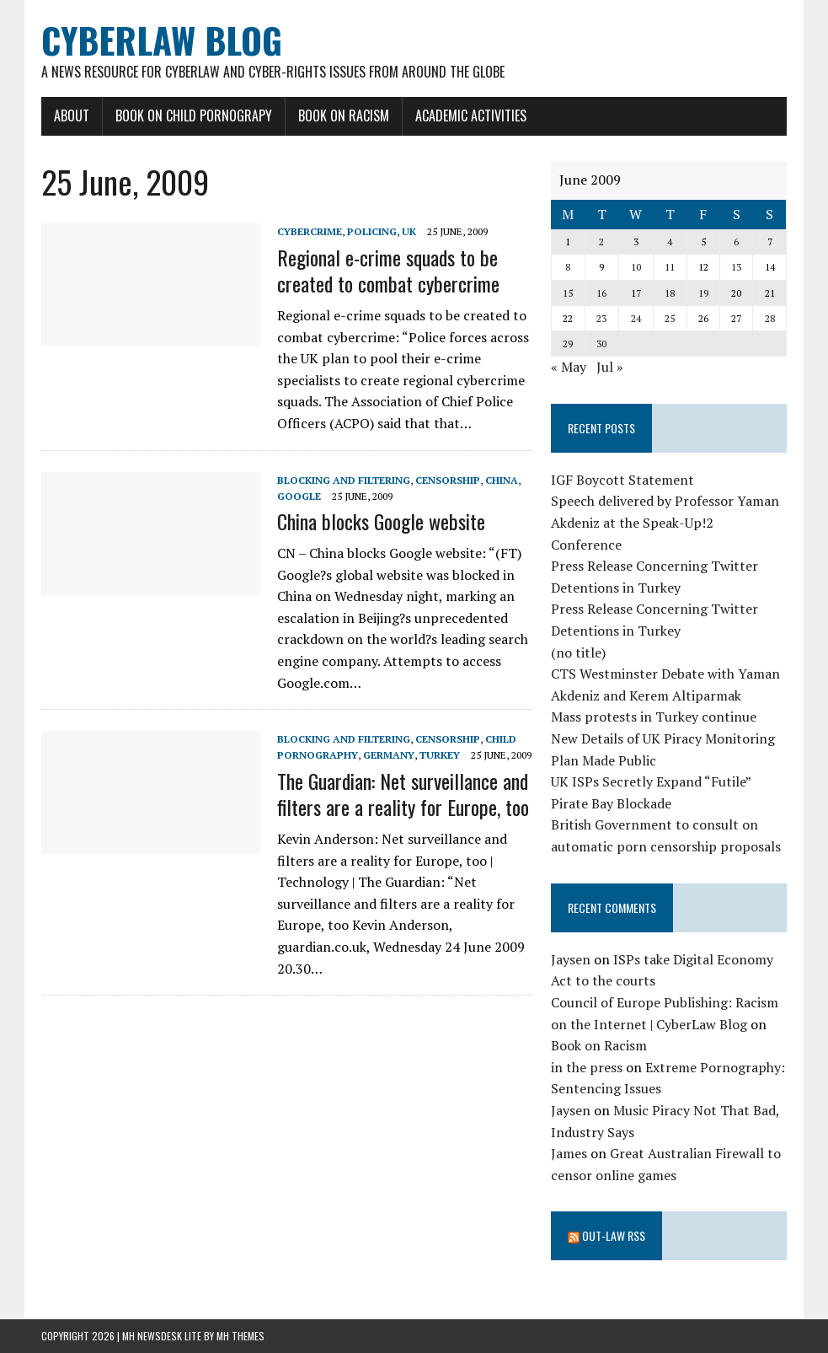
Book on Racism (343, 115)
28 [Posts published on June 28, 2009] (770, 318)
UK (409, 231)
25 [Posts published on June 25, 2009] (670, 318)
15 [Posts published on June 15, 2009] (568, 293)
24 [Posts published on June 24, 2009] (636, 318)
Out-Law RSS (613, 1235)
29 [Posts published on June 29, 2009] (568, 343)
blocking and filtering (343, 480)
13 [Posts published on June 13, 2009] (736, 266)
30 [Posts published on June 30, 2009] (601, 343)
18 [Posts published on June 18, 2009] (670, 293)
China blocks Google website (381, 521)
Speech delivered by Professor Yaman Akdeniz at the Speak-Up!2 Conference (665, 522)
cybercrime (309, 231)
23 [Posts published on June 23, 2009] (601, 318)
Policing (372, 231)
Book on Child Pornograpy (193, 115)
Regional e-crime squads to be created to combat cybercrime (388, 270)
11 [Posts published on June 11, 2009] (670, 266)
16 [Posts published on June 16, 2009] (601, 293)
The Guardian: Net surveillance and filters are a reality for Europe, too (403, 793)
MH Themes (240, 1336)
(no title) (578, 652)
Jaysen (570, 959)
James (569, 1153)
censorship (447, 480)
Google (299, 496)
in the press (586, 1067)
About (71, 115)
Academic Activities (470, 115)
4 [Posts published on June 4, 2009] (669, 241)
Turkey (439, 755)
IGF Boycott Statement (622, 479)
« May (568, 366)
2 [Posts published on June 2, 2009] (601, 241)
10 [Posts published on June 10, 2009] (636, 266)
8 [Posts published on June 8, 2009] (567, 266)
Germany (388, 755)
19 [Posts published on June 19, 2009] (703, 293)
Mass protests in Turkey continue (653, 716)
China (501, 480)
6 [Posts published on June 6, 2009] (736, 241)
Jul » (609, 366)
